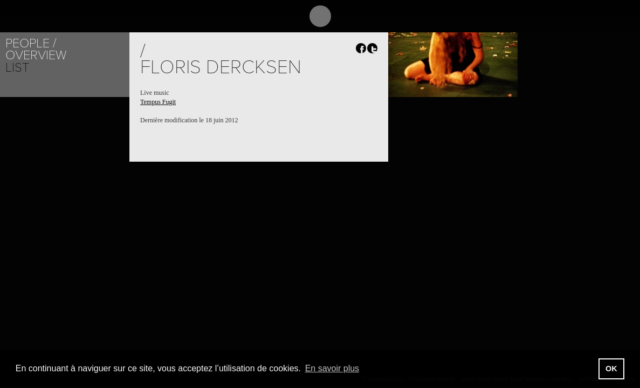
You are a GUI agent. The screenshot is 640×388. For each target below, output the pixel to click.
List (17, 67)
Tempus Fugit (158, 102)
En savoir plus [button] (332, 368)
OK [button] (611, 368)
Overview (35, 55)
